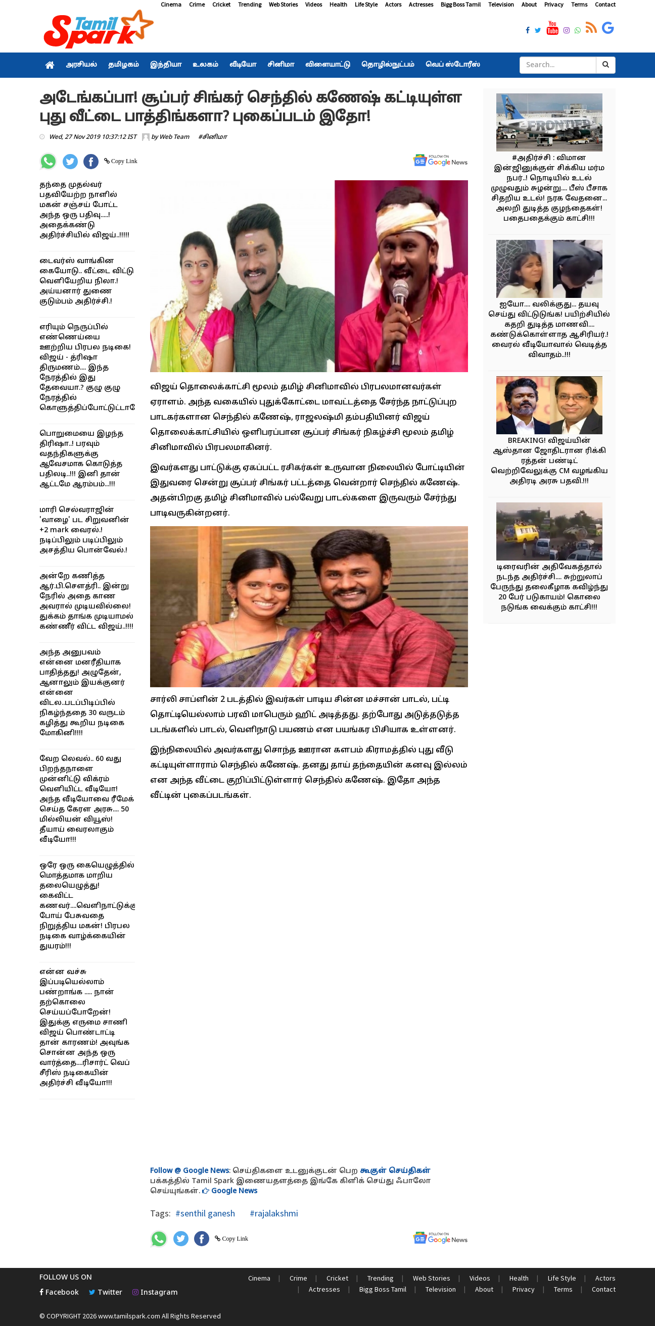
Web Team (174, 137)
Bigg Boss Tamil (461, 4)
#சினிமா (212, 137)
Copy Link (123, 161)
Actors (393, 4)
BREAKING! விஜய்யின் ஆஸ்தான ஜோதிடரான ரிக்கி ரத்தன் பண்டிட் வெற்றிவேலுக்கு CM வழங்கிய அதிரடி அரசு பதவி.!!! (549, 461)
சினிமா (280, 65)
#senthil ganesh (205, 1213)
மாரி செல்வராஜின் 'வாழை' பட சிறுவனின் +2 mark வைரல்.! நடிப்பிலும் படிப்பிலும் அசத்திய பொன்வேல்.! (84, 530)
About (529, 4)
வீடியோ (242, 65)
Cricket (221, 4)
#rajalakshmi (273, 1213)
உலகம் (205, 65)
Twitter (105, 1293)
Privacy (554, 4)
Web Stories (283, 4)
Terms (579, 4)
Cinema (171, 4)
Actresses (421, 4)
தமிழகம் (123, 65)
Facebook (59, 1293)
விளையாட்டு (327, 65)
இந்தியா (165, 65)
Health (338, 4)
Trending (249, 4)
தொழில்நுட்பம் (387, 65)
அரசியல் (81, 65)
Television (501, 4)
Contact (605, 4)
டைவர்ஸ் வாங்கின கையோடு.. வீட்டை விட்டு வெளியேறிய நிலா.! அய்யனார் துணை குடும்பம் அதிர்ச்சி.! (86, 281)
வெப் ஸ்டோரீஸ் (453, 65)
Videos (313, 4)
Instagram (155, 1293)
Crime (197, 4)
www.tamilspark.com (129, 1315)
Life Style (366, 4)
